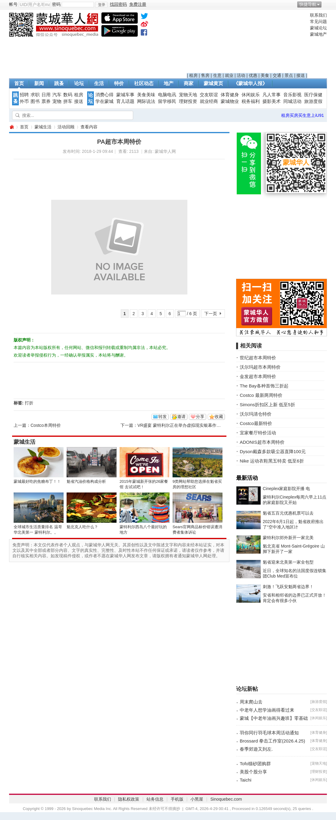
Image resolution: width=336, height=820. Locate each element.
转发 (162, 416)
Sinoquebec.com (226, 799)
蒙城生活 (43, 126)
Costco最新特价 (256, 423)
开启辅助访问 (325, 4)
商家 (188, 83)
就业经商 (209, 101)
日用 (46, 94)
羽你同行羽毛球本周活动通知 (269, 732)
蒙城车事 (125, 94)
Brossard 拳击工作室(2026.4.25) (272, 740)
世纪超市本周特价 (258, 357)
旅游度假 (313, 101)
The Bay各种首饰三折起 (264, 385)
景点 (289, 75)
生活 (99, 83)
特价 (119, 83)
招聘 (24, 94)
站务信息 (155, 799)
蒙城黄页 (213, 83)
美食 (265, 75)
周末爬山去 (251, 701)
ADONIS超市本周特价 (262, 442)
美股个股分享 (253, 771)
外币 (24, 101)
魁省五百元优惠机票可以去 (288, 513)
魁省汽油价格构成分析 (86, 481)
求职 (35, 94)
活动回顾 (66, 126)
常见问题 (318, 21)
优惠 (253, 75)
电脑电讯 (167, 94)
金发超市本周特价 (258, 376)
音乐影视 (292, 94)
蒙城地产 (318, 34)
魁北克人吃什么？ (82, 527)
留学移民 (167, 101)
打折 (29, 402)
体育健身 (230, 94)
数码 (67, 94)
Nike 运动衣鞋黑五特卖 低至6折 (272, 460)
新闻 (39, 83)
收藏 (219, 416)
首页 (19, 83)
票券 (46, 101)
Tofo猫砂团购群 (255, 763)
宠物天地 (188, 94)
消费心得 (104, 94)
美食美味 (146, 94)
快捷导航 (307, 4)
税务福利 (251, 101)
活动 (241, 75)
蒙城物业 (230, 101)
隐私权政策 (128, 799)
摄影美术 (271, 101)
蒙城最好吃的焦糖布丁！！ (37, 481)
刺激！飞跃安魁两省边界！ (288, 586)
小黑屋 (196, 799)
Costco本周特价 (46, 425)
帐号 (13, 4)
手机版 (177, 799)
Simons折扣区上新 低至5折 (267, 404)
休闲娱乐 (251, 94)
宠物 (56, 101)
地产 (168, 83)
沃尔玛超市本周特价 (260, 367)
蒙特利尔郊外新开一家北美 (288, 537)
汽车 (56, 94)
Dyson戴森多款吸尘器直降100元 (273, 451)
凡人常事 (271, 94)
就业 (229, 75)
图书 (35, 101)
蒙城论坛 (318, 27)
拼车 (67, 101)
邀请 (181, 416)
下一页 (210, 313)
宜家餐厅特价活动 (258, 432)
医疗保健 (313, 94)
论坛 (79, 83)
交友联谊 (209, 94)
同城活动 (292, 101)
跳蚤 (59, 83)
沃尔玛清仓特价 (256, 414)
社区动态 (143, 83)
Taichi (245, 779)
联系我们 (318, 15)
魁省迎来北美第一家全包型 (288, 562)
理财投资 (188, 101)
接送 (300, 75)
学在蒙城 (104, 101)
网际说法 (146, 101)
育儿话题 (125, 101)
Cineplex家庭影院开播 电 (286, 488)
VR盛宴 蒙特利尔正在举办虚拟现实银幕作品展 (181, 425)
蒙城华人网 (11, 127)
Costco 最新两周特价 (261, 395)
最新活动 (247, 478)
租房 (193, 75)
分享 (200, 416)
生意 (217, 75)
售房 (205, 75)
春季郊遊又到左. (256, 749)
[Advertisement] (247, 42)
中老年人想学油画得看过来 (267, 710)
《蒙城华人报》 (250, 83)
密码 (56, 4)
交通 (277, 75)
